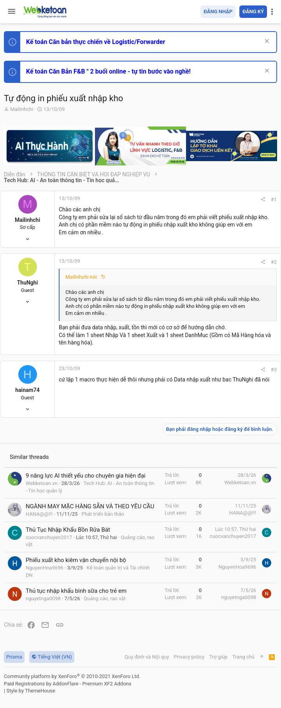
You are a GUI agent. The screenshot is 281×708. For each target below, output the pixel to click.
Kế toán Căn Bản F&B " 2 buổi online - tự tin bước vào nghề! (108, 71)
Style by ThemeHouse (30, 691)
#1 (274, 199)
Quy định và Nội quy (147, 657)
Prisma (14, 657)
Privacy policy (189, 657)
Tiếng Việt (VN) (52, 657)
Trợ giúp (218, 657)
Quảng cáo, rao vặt (104, 598)
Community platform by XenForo (72, 676)
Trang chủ (243, 657)
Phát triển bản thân (102, 514)
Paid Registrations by (67, 684)
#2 (274, 262)
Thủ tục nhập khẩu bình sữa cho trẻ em (76, 590)
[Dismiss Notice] (266, 42)
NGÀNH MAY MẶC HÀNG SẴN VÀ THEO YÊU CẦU (90, 506)
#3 (274, 369)
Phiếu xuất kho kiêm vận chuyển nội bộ (76, 560)
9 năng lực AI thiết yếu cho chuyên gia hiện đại (86, 475)
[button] (11, 11)
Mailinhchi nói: (81, 277)
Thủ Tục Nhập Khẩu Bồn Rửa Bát (68, 529)
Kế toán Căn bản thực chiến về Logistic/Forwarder (95, 42)
